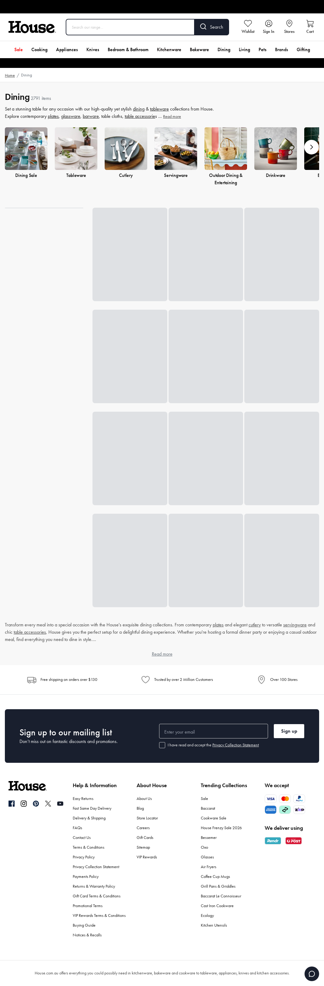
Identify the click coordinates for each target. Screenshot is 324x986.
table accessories (30, 632)
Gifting (303, 49)
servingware (295, 625)
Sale (18, 49)
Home (10, 75)
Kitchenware (169, 49)
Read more (172, 116)
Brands (281, 49)
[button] (311, 147)
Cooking (39, 49)
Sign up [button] (289, 731)
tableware (159, 109)
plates (53, 116)
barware (91, 116)
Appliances (67, 49)
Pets (263, 49)
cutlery (255, 625)
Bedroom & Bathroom (128, 49)
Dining (224, 49)
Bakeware (199, 49)
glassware (70, 116)
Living (244, 49)
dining (139, 109)
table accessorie (140, 116)
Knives (92, 49)
